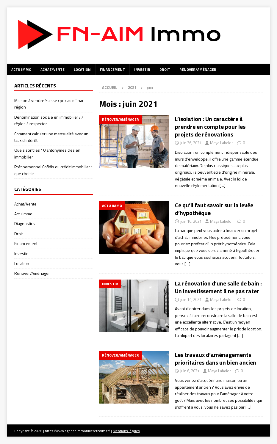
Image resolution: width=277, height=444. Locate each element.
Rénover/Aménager (197, 69)
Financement (112, 69)
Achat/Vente (52, 69)
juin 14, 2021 (190, 299)
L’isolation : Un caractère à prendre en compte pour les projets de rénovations (210, 126)
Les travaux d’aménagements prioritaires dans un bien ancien (215, 358)
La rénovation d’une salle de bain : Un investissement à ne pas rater (218, 287)
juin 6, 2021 (189, 371)
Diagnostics (24, 223)
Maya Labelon (222, 143)
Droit (164, 69)
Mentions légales (126, 431)
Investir (142, 69)
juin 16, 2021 (190, 221)
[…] (223, 185)
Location (82, 69)
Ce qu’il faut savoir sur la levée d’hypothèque (214, 208)
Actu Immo (21, 69)
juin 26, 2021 (190, 143)
